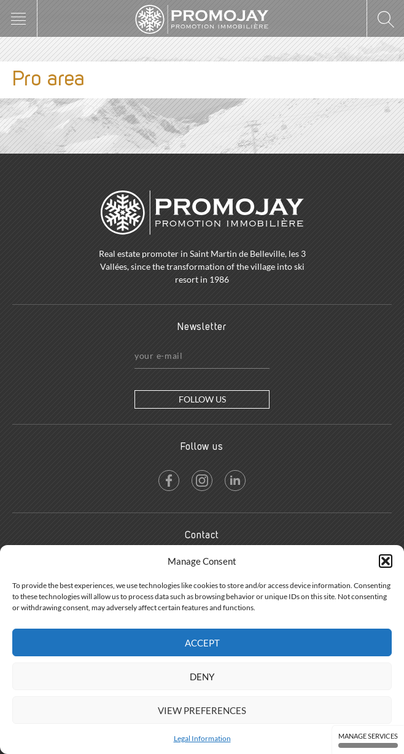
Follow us (202, 399)
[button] (385, 561)
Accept (202, 642)
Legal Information (202, 738)
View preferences (202, 710)
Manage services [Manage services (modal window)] (368, 740)
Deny (202, 676)
